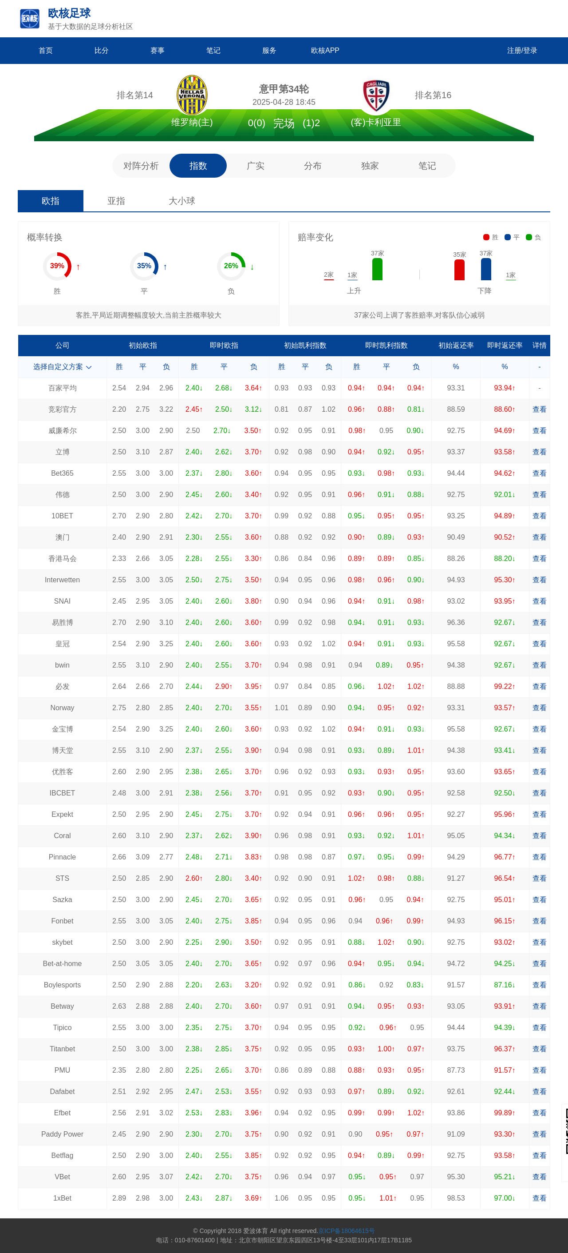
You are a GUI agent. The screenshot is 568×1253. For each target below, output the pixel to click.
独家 (370, 166)
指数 (198, 166)
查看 (539, 409)
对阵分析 (141, 166)
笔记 (427, 166)
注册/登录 (522, 50)
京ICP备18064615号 (346, 1230)
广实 (255, 166)
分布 (313, 166)
